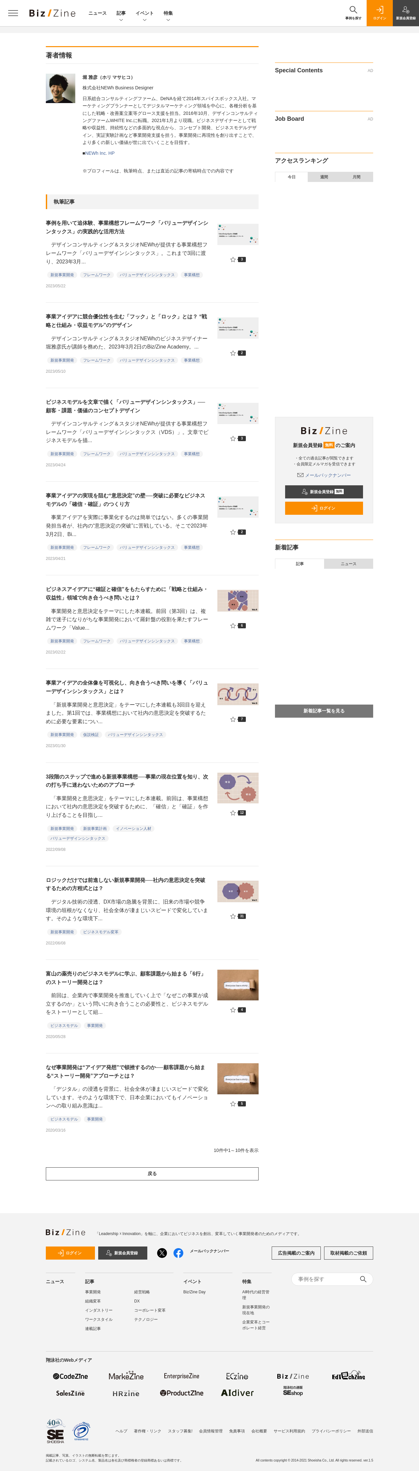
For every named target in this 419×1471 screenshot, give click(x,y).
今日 (292, 177)
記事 (121, 13)
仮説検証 (91, 734)
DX (137, 1301)
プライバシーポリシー (331, 1428)
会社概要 (259, 1428)
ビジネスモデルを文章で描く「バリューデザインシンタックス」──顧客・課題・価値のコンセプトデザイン (125, 406)
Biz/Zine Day (194, 1292)
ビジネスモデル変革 (100, 932)
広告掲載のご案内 (296, 1253)
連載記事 (93, 1328)
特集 (168, 13)
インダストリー (99, 1310)
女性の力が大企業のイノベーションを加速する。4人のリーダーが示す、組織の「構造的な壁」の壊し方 (328, 306)
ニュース (97, 13)
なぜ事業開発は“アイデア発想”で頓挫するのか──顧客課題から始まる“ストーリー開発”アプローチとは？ (125, 1072)
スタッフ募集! (180, 1428)
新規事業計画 (95, 828)
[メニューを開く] (13, 13)
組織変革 (93, 1301)
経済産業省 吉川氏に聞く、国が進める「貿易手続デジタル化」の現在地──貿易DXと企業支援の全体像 (329, 373)
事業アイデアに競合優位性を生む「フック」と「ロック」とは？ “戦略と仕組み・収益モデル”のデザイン (126, 321)
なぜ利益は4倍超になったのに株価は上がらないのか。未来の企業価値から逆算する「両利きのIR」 (327, 240)
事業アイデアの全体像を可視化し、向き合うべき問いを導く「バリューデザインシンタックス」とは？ (127, 687)
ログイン (323, 508)
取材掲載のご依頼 (348, 1253)
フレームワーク (97, 275)
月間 (356, 177)
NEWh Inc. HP (100, 153)
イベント (145, 13)
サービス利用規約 (289, 1428)
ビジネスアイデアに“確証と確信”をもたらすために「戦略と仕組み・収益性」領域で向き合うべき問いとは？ (127, 593)
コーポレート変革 (150, 1310)
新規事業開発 (62, 275)
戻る (152, 1173)
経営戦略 (142, 1292)
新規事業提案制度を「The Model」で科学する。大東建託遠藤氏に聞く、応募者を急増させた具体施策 (328, 349)
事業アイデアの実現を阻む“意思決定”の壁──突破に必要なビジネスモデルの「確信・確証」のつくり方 (125, 500)
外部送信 (365, 1428)
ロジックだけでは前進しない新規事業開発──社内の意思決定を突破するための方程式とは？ (125, 884)
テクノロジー (146, 1319)
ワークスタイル (99, 1319)
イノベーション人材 (133, 828)
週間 (324, 177)
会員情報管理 (211, 1428)
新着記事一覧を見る (324, 710)
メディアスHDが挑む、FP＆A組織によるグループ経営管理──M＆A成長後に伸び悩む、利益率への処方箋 (328, 264)
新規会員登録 (322, 492)
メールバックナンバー (324, 475)
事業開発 (95, 1025)
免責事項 (237, 1428)
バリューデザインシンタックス (147, 275)
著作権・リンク (147, 1428)
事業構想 (192, 275)
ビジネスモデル (64, 1025)
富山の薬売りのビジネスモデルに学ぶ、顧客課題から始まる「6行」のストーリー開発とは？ (126, 978)
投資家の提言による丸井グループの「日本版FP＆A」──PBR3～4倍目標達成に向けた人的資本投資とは (329, 215)
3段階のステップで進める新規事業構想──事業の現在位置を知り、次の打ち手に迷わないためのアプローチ (127, 781)
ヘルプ (121, 1428)
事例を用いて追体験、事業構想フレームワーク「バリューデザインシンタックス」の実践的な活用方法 (127, 227)
